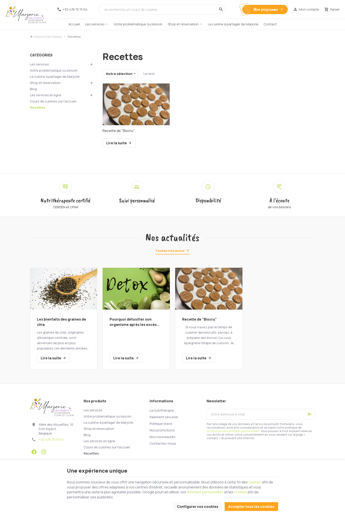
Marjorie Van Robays (46, 36)
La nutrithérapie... (163, 410)
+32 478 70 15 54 (51, 439)
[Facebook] (34, 452)
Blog (33, 89)
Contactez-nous (163, 443)
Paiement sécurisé (164, 417)
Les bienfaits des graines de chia (61, 322)
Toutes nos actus (169, 250)
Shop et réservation (183, 24)
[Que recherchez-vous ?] (162, 9)
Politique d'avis (161, 423)
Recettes (37, 107)
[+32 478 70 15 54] (72, 9)
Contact (270, 24)
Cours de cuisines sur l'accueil (53, 101)
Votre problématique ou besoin (138, 24)
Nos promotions (162, 430)
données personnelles (205, 492)
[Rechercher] (221, 9)
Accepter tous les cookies (251, 506)
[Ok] (310, 414)
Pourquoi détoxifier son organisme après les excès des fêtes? (133, 322)
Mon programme (268, 9)
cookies (254, 482)
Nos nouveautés (162, 436)
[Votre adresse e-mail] (261, 414)
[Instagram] (44, 452)
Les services (95, 24)
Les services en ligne (45, 95)
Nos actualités (173, 237)
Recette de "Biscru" (119, 130)
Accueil (74, 24)
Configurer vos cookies (197, 506)
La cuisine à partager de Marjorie (233, 24)
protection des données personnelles (233, 431)
